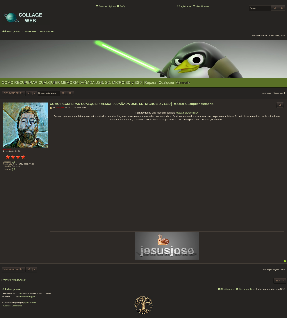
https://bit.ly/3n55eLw (187, 112)
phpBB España (29, 302)
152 (13, 162)
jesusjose (7, 149)
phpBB (19, 293)
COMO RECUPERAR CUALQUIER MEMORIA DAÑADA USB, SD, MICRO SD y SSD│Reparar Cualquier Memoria (96, 82)
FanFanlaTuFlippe (26, 296)
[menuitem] (121, 6)
